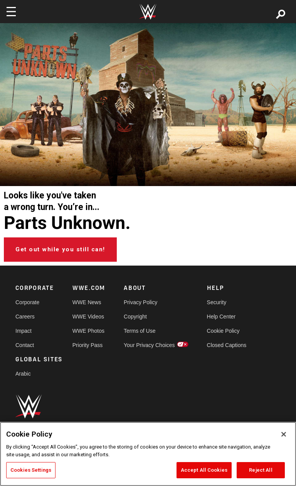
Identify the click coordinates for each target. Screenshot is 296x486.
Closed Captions (227, 345)
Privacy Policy (140, 302)
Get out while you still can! (60, 249)
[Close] (283, 434)
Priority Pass (87, 345)
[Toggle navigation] (11, 11)
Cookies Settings (30, 470)
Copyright (135, 316)
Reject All (260, 470)
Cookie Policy (223, 331)
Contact (24, 345)
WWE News (86, 302)
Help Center (221, 316)
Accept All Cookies (204, 470)
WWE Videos (88, 316)
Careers (25, 316)
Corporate (27, 302)
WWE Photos (88, 331)
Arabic (23, 374)
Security (217, 302)
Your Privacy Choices (149, 345)
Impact (23, 331)
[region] (148, 454)
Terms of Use (139, 331)
